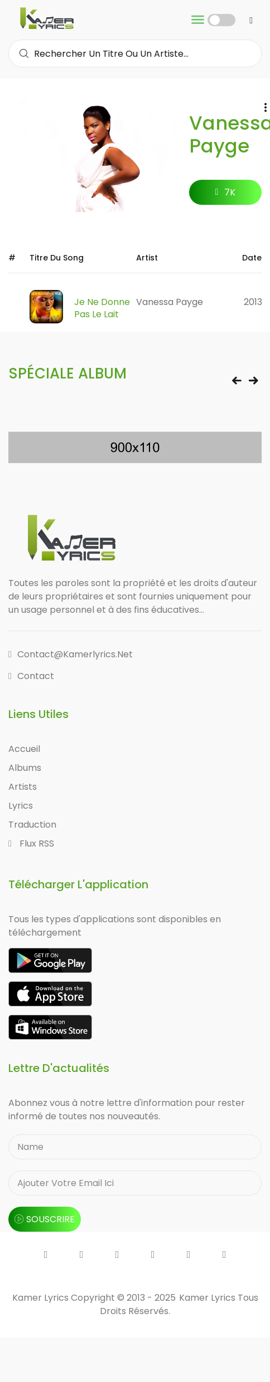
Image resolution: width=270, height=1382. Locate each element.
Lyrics (20, 805)
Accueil (24, 748)
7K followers (226, 195)
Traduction (32, 824)
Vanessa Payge (169, 302)
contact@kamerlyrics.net (70, 654)
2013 (253, 302)
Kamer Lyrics (208, 1297)
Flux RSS (31, 843)
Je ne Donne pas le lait (102, 308)
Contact (31, 676)
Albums (24, 767)
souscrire (45, 1219)
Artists (22, 786)
